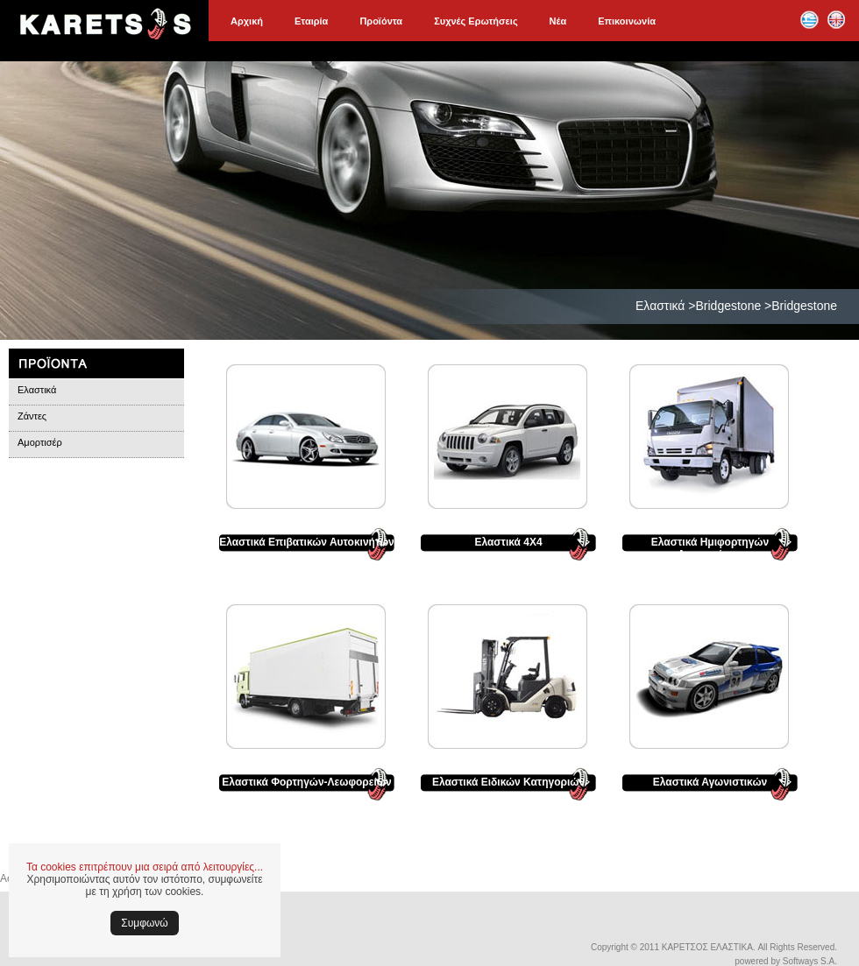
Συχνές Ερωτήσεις (475, 21)
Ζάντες (32, 416)
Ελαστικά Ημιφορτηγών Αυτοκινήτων (710, 548)
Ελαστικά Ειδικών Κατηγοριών (508, 782)
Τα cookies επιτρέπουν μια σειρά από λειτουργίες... (144, 867)
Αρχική (247, 21)
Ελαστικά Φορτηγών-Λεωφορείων (306, 782)
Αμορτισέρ (40, 442)
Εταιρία (311, 21)
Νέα (558, 21)
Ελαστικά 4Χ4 (508, 542)
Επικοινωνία (627, 21)
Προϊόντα (380, 21)
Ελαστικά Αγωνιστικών (710, 782)
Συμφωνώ (144, 923)
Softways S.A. (810, 961)
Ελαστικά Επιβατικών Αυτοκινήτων (306, 542)
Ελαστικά (37, 389)
